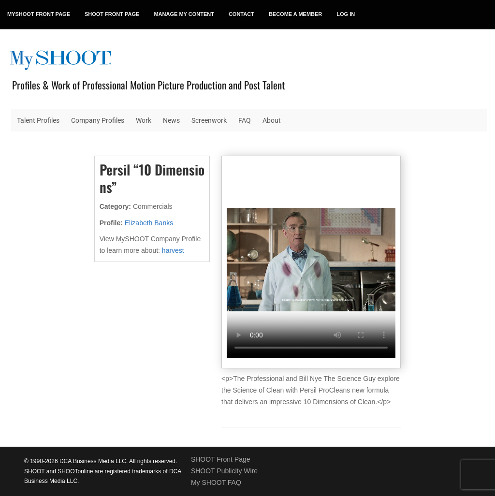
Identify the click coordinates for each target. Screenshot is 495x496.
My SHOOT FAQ (216, 482)
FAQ (244, 120)
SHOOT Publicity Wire (224, 471)
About (271, 120)
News (171, 120)
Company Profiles (97, 120)
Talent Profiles (38, 120)
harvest (173, 250)
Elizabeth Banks (149, 223)
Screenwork (209, 120)
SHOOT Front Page (220, 459)
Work (143, 120)
